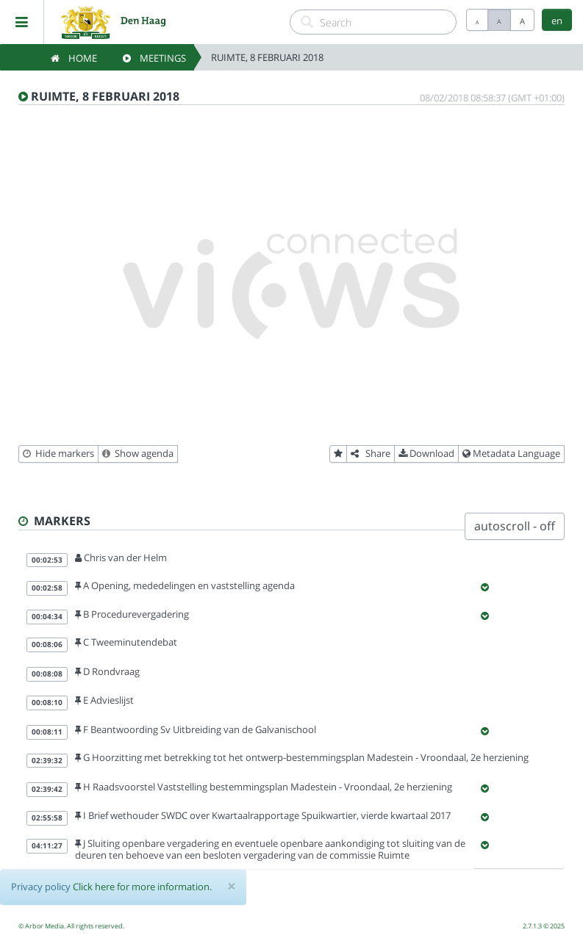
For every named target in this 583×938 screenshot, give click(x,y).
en (556, 20)
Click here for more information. (142, 886)
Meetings (154, 58)
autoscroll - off (514, 526)
